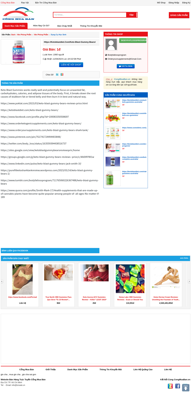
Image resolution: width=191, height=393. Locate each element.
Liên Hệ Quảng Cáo (142, 369)
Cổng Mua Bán (8, 2)
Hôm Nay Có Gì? (41, 25)
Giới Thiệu (51, 369)
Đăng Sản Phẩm (179, 15)
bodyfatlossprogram (117, 55)
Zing (62, 74)
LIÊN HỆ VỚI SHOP (71, 64)
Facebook (177, 386)
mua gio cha (14, 374)
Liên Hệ (168, 369)
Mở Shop (161, 2)
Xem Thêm (184, 258)
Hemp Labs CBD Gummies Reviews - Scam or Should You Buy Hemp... (130, 299)
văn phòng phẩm (41, 35)
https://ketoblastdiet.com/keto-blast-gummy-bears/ (70, 42)
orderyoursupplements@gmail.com (124, 59)
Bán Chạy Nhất (64, 26)
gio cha (4, 374)
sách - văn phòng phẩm (21, 35)
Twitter (57, 74)
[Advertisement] (50, 221)
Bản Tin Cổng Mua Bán (46, 2)
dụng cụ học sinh (58, 35)
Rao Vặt (25, 2)
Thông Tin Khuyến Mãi (91, 26)
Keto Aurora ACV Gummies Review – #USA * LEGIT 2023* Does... (94, 299)
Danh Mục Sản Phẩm (15, 26)
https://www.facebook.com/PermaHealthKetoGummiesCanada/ (34, 297)
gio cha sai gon (29, 374)
